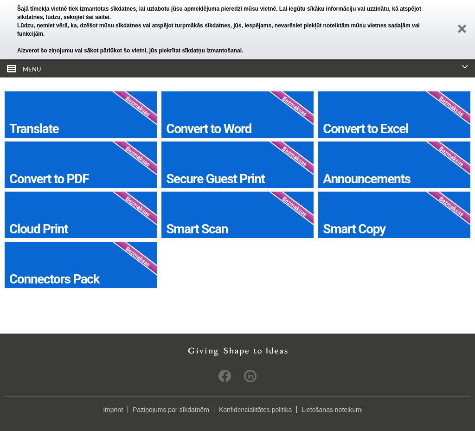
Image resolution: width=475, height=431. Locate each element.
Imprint (113, 409)
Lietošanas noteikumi (332, 409)
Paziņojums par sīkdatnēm (171, 409)
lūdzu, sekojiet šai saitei (77, 17)
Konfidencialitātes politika (255, 409)
